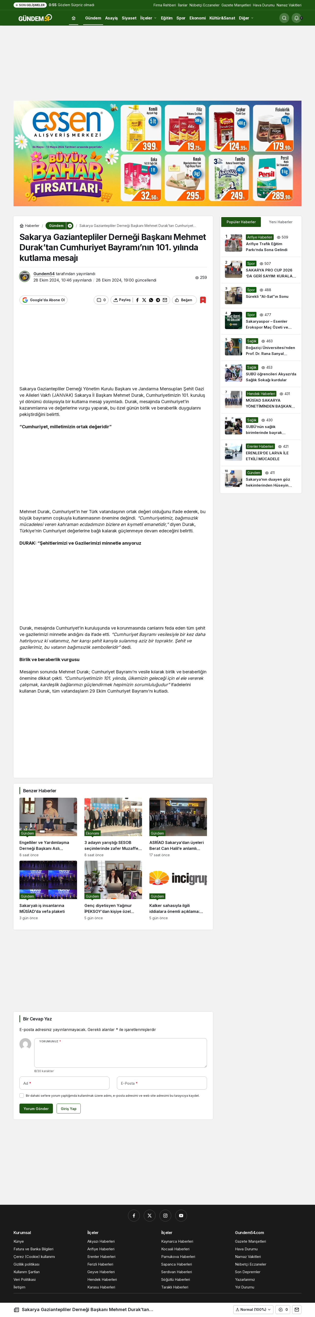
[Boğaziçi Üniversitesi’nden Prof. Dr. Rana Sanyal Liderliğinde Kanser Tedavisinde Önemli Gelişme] (260, 347)
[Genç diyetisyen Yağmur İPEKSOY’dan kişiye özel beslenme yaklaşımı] (113, 890)
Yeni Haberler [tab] (280, 222)
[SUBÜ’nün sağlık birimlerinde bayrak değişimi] (260, 426)
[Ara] (284, 18)
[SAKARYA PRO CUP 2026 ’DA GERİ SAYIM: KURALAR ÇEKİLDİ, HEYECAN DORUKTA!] (260, 270)
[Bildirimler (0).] (296, 18)
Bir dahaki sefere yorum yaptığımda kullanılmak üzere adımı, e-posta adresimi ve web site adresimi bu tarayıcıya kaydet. (113, 1095)
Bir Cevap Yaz (37, 1018)
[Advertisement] (157, 62)
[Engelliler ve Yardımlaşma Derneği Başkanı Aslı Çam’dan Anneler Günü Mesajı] (48, 827)
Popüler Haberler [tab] (241, 222)
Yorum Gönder (36, 1109)
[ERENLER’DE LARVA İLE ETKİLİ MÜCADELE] (260, 453)
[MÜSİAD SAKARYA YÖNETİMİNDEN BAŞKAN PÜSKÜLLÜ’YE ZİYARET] (260, 400)
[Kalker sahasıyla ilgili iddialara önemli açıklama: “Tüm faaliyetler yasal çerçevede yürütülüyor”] (178, 890)
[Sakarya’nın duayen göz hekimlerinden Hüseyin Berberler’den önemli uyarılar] (260, 479)
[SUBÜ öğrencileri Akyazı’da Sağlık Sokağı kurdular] (260, 374)
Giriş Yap (69, 1109)
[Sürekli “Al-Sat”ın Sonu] (260, 295)
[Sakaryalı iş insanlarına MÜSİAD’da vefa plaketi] (48, 890)
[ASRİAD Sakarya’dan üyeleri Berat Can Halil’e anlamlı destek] (178, 827)
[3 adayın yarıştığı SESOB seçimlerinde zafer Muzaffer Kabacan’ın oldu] (113, 827)
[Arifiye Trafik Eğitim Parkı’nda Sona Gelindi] (260, 244)
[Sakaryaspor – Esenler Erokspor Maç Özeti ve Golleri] (260, 321)
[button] (253, 1309)
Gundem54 (44, 273)
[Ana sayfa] (73, 18)
